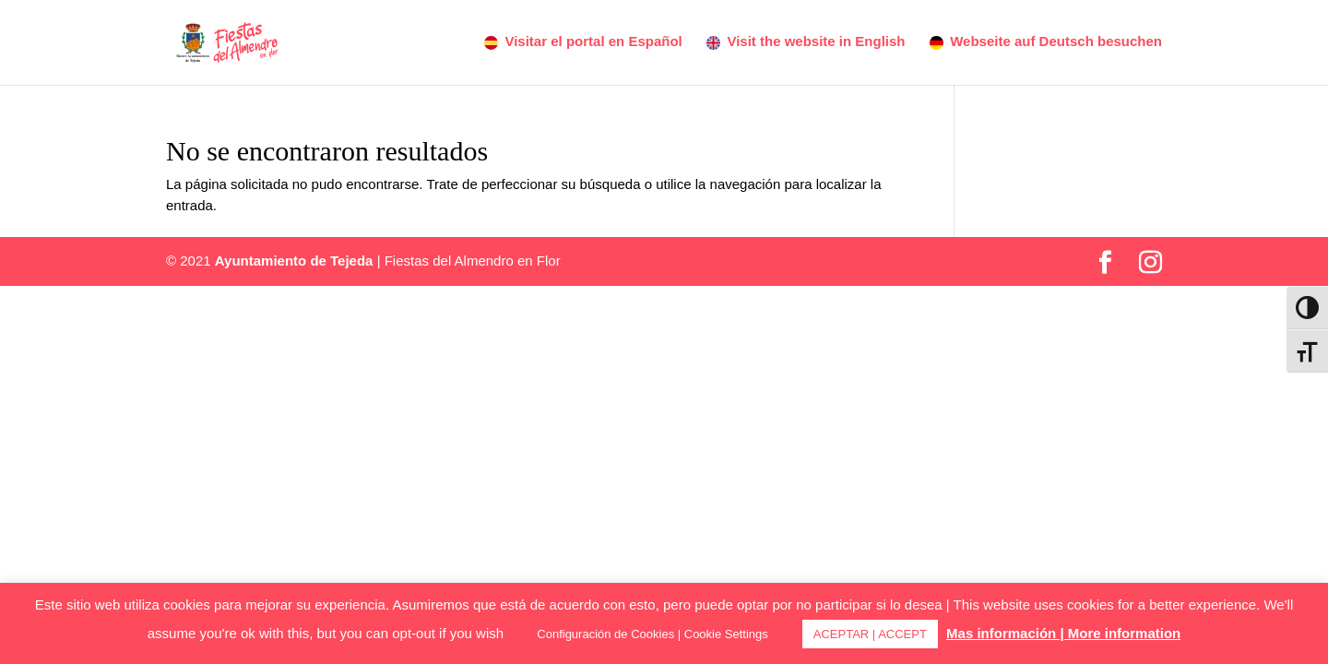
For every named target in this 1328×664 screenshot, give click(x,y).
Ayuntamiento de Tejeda (294, 260)
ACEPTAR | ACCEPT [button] (870, 634)
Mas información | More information (1063, 633)
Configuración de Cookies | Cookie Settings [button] (652, 634)
